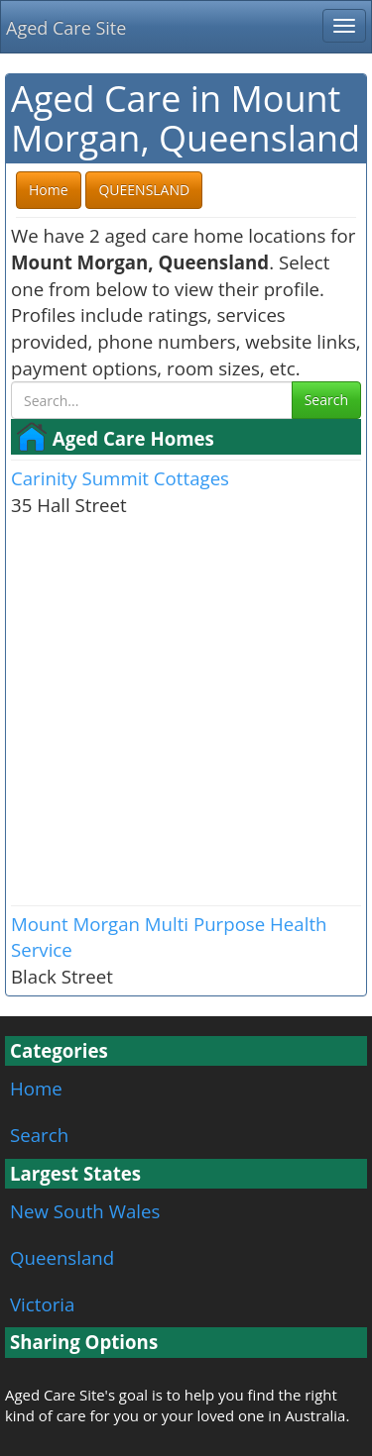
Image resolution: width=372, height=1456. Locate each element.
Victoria (42, 1304)
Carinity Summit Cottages (120, 478)
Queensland (62, 1257)
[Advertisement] (186, 709)
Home (36, 1088)
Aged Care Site (66, 28)
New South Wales (85, 1210)
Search (326, 399)
